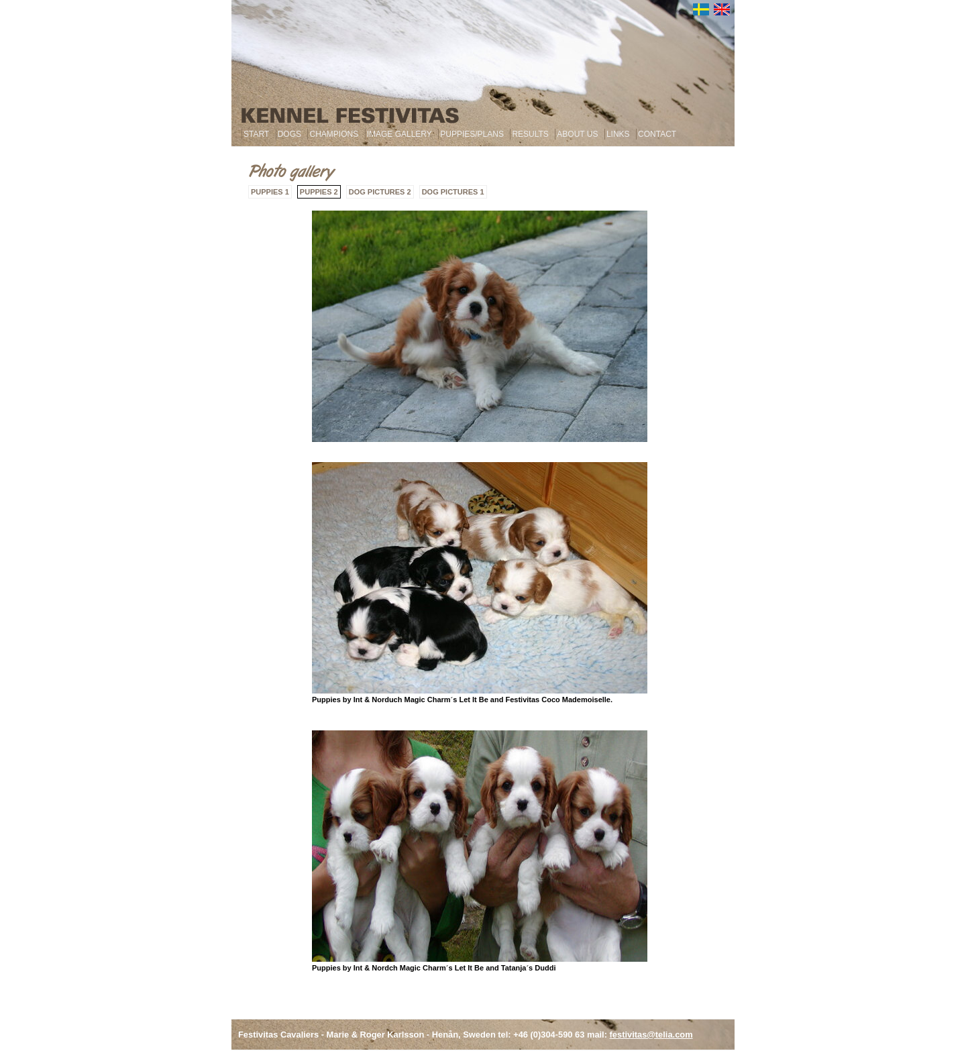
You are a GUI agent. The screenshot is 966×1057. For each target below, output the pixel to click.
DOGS (289, 134)
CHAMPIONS (333, 134)
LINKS (618, 134)
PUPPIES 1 (270, 192)
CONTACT (657, 134)
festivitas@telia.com (651, 1035)
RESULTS (530, 134)
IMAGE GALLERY (399, 134)
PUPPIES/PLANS (472, 134)
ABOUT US (577, 134)
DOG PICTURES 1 (453, 192)
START (256, 134)
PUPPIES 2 (319, 192)
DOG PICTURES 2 (380, 192)
